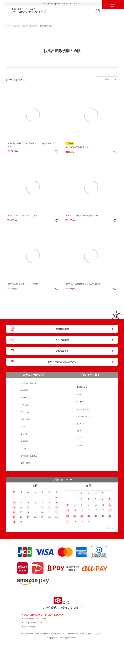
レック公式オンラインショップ (62, 607)
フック (23, 449)
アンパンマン (81, 424)
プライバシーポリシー (33, 623)
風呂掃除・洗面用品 (20, 26)
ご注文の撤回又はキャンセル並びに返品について (44, 615)
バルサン (80, 394)
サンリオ (80, 431)
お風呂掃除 (34, 26)
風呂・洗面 (25, 419)
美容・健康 (25, 463)
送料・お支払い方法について (62, 362)
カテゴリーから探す (34, 374)
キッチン (24, 434)
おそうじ (24, 405)
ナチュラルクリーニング (84, 416)
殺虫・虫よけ (26, 412)
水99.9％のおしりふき (83, 409)
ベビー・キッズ (27, 398)
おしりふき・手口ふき (28, 383)
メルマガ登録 (62, 339)
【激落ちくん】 (82, 387)
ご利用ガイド (62, 350)
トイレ (23, 427)
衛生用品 (24, 390)
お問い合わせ (29, 627)
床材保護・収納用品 (28, 456)
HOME (8, 26)
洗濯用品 (24, 441)
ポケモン (80, 445)
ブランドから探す (90, 374)
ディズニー (81, 438)
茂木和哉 (80, 402)
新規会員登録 (62, 328)
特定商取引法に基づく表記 (35, 619)
